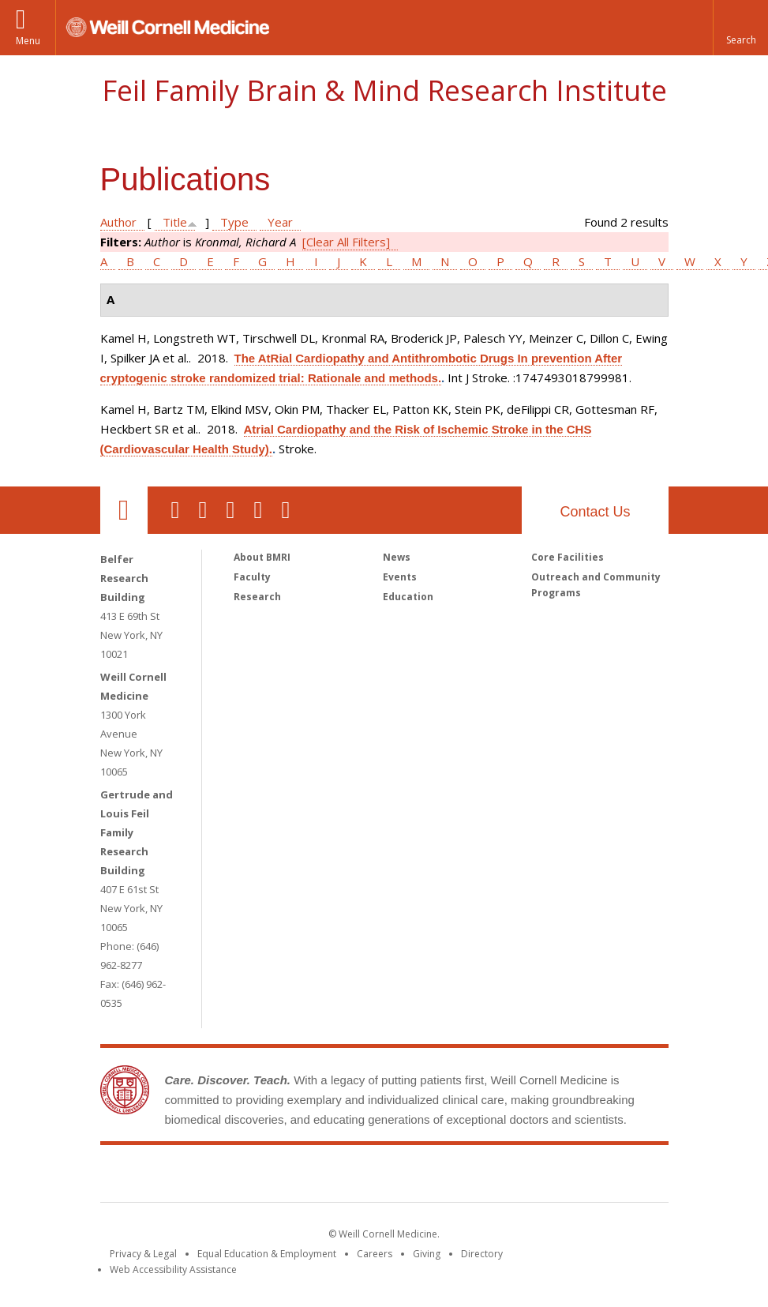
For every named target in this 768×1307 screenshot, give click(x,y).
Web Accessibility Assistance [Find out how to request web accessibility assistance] (173, 1269)
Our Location (124, 510)
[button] (740, 27)
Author (118, 222)
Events (400, 577)
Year (280, 222)
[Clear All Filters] (346, 242)
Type (234, 222)
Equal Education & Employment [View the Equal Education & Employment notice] (266, 1253)
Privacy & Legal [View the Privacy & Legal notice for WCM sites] (143, 1253)
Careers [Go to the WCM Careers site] (374, 1253)
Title (175, 222)
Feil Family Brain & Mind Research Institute (384, 90)
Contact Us (595, 512)
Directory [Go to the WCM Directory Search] (482, 1253)
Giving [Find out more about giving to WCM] (426, 1253)
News (396, 557)
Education (408, 596)
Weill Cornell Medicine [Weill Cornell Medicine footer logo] (268, 1176)
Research (257, 596)
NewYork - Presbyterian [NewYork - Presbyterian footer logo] (515, 1176)
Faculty (252, 577)
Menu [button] (28, 40)
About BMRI (262, 557)
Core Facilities (567, 557)
